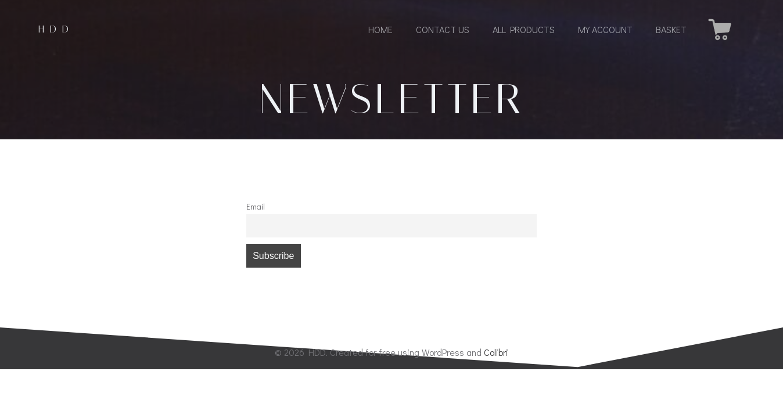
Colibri (496, 352)
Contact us (442, 29)
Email (255, 206)
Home (380, 29)
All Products (524, 29)
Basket (671, 29)
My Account (605, 29)
